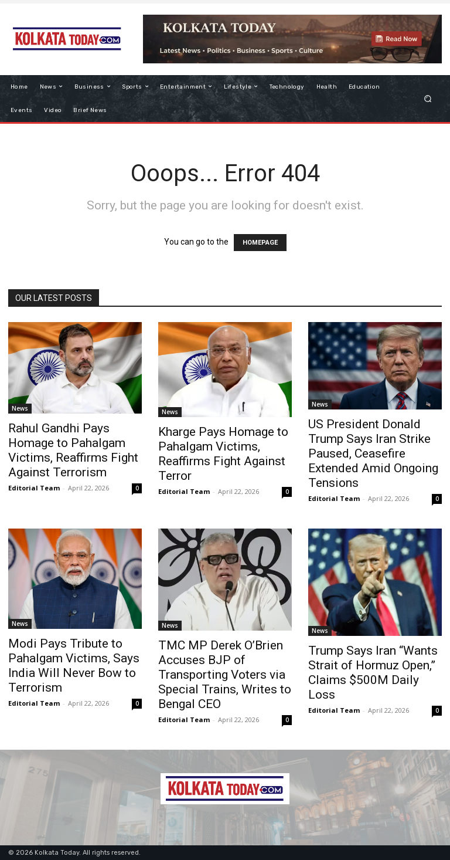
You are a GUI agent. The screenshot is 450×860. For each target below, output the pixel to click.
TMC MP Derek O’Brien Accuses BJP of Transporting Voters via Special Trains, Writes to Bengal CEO (224, 674)
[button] (428, 98)
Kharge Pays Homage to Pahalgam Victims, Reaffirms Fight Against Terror (223, 454)
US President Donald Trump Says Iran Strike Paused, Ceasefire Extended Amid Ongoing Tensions (373, 453)
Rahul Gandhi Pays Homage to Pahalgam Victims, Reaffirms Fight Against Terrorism (73, 450)
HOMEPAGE (260, 242)
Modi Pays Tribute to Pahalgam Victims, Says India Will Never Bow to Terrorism (73, 665)
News (20, 408)
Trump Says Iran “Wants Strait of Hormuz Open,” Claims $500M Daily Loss (373, 673)
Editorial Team (34, 487)
